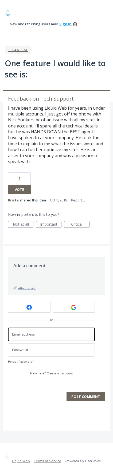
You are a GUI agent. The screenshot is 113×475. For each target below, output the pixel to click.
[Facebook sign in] (29, 307)
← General (18, 49)
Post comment (85, 396)
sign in (65, 24)
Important (50, 225)
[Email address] (51, 334)
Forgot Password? (21, 362)
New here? (51, 373)
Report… (78, 200)
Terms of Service (47, 461)
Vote (19, 189)
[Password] (51, 350)
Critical (80, 225)
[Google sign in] (74, 307)
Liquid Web (21, 461)
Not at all (23, 225)
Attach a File (27, 288)
